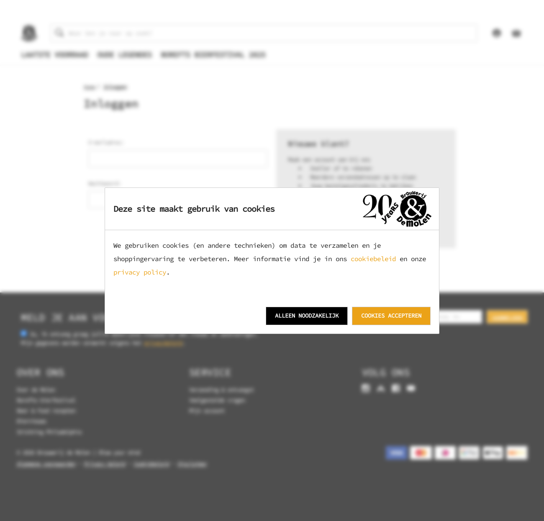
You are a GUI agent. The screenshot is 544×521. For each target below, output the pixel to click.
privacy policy (139, 272)
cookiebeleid (373, 258)
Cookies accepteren (391, 315)
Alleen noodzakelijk (307, 315)
